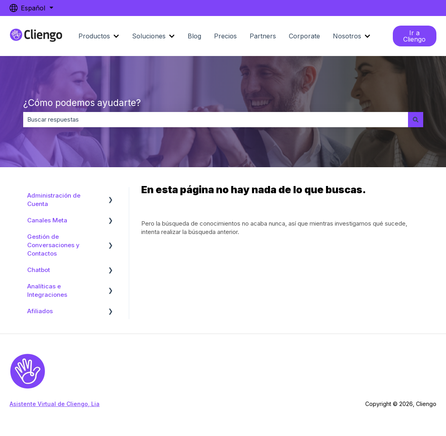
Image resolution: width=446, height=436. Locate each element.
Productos (94, 36)
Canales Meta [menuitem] (47, 220)
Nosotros (347, 36)
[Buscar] (415, 119)
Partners (263, 36)
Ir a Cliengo (414, 36)
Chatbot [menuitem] (38, 270)
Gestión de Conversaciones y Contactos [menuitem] (53, 245)
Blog (194, 36)
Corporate (304, 36)
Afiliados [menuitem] (40, 311)
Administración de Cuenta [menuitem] (53, 200)
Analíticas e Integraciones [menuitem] (47, 290)
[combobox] (215, 119)
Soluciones (149, 36)
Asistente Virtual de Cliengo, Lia (55, 403)
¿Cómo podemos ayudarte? (82, 102)
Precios (225, 36)
